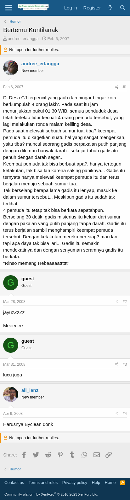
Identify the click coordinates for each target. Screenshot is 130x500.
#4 (125, 413)
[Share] (117, 87)
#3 (125, 364)
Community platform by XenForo (51, 494)
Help (96, 482)
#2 (125, 301)
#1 (125, 87)
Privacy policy (74, 482)
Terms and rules (43, 482)
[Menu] (8, 8)
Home (110, 482)
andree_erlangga (23, 38)
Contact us (14, 482)
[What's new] (110, 8)
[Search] (122, 8)
